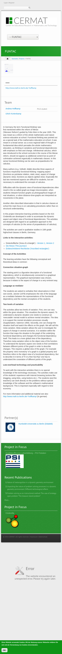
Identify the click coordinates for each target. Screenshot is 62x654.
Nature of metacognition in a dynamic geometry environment (30, 482)
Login (6, 3)
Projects (21, 59)
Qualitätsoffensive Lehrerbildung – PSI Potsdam (26, 453)
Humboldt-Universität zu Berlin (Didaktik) (35, 424)
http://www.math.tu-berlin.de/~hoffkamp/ (20, 396)
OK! (4, 651)
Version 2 (50, 243)
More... (7, 500)
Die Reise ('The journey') (16, 246)
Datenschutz (43, 537)
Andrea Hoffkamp (13, 109)
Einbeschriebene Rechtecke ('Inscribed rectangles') (27, 248)
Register (11, 3)
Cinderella (10, 513)
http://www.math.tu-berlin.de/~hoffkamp (21, 88)
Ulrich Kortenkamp (13, 114)
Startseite (15, 59)
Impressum (34, 537)
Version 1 (41, 243)
